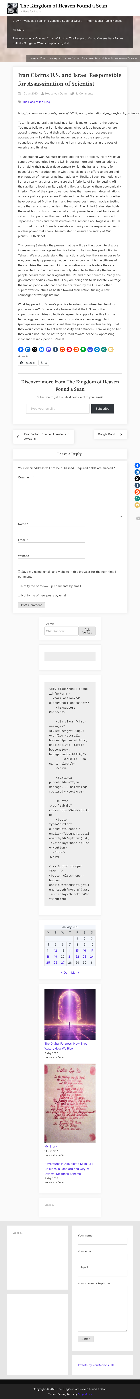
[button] (21, 349)
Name (23, 524)
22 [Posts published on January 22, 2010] (77, 957)
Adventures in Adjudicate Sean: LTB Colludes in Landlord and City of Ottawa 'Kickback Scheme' (68, 1169)
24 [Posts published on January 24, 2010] (92, 957)
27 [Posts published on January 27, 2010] (63, 963)
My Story (18, 29)
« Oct (65, 972)
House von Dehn (56, 93)
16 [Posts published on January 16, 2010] (84, 950)
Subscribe (102, 408)
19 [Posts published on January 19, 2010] (55, 957)
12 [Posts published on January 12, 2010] (55, 950)
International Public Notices (104, 20)
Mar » (75, 972)
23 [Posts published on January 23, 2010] (84, 957)
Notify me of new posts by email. (44, 595)
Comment (26, 477)
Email (23, 540)
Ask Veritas (87, 631)
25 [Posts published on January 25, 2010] (48, 963)
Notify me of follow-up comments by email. (51, 586)
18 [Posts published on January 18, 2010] (48, 957)
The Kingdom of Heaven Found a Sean (63, 6)
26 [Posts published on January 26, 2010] (55, 963)
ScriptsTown (85, 1394)
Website (23, 556)
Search (49, 624)
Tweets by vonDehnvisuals (96, 1365)
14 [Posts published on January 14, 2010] (69, 950)
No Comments (84, 93)
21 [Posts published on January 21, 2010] (69, 957)
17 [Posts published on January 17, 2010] (91, 950)
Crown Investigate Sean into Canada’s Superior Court (47, 20)
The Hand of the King (36, 102)
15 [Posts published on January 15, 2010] (77, 950)
